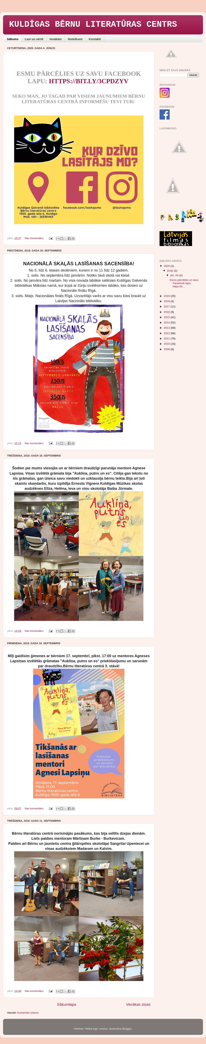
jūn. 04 (174, 275)
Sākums (13, 39)
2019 (167, 295)
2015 (167, 317)
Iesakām (56, 39)
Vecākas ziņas (138, 1004)
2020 (167, 265)
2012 (167, 333)
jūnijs (170, 270)
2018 (167, 301)
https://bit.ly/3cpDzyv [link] (88, 81)
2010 (167, 343)
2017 (167, 306)
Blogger (126, 1028)
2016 (167, 311)
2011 (167, 338)
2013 (167, 327)
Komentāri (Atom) (28, 1012)
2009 (167, 349)
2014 (167, 322)
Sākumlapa (66, 1004)
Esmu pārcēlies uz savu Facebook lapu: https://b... (184, 283)
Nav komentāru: (35, 238)
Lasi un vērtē (34, 39)
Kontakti (95, 39)
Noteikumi (75, 39)
